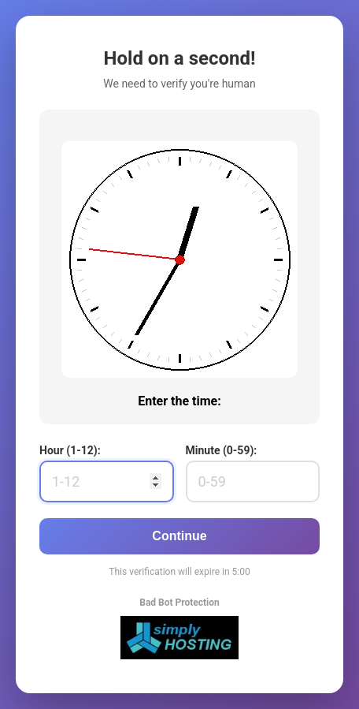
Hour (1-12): (70, 450)
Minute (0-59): (221, 450)
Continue (179, 536)
